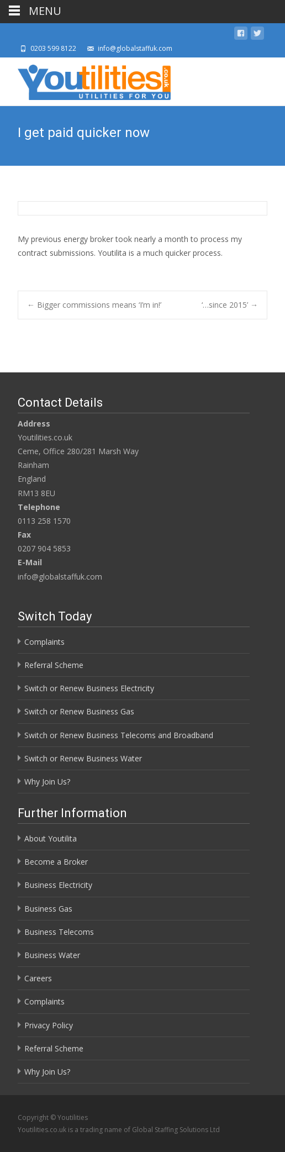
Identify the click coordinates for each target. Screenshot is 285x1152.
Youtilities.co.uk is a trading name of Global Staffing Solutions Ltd (119, 1129)
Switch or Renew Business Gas (79, 711)
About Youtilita (50, 838)
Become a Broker (56, 861)
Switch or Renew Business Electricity (89, 688)
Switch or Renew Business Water (83, 758)
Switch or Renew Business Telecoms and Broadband (118, 735)
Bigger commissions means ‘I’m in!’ (94, 304)
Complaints (44, 642)
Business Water (52, 955)
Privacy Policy (48, 1025)
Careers (38, 978)
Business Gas (48, 908)
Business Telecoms (59, 932)
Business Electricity (58, 885)
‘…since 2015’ (230, 304)
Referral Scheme (53, 665)
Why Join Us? (47, 781)
